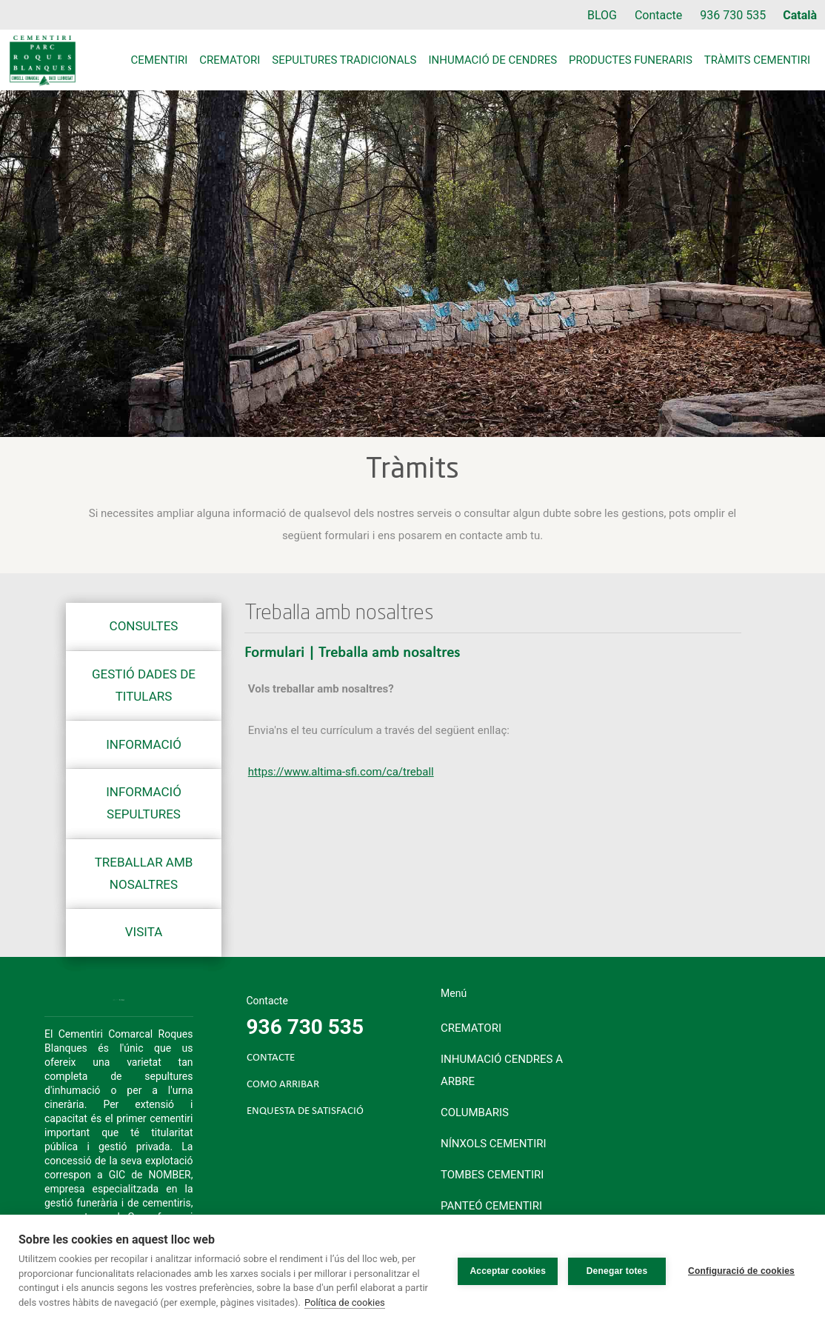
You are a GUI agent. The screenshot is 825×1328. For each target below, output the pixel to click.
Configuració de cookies (741, 1271)
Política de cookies (344, 1302)
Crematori (229, 60)
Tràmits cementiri (757, 60)
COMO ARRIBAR (283, 1084)
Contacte (658, 15)
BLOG (602, 15)
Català (800, 15)
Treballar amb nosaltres (144, 873)
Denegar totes (617, 1271)
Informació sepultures (143, 802)
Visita (144, 931)
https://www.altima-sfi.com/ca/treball (341, 771)
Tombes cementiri (492, 1174)
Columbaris (475, 1112)
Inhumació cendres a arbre (502, 1070)
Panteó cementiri (491, 1205)
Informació (143, 744)
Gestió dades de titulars (144, 685)
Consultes (144, 625)
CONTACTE (271, 1058)
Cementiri (159, 60)
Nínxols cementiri (494, 1143)
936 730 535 (733, 15)
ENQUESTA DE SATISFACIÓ (305, 1111)
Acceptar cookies (508, 1271)
